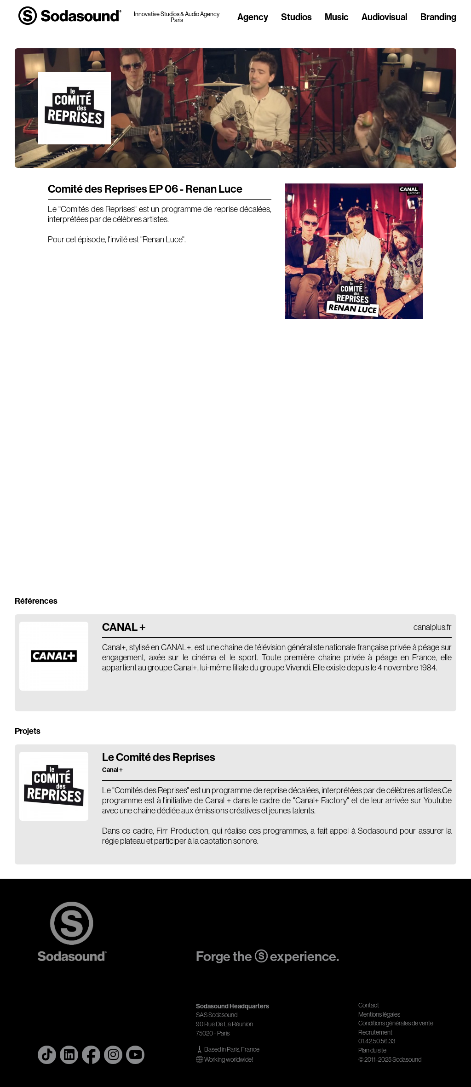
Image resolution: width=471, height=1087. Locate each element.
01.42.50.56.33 (376, 1041)
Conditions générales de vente (395, 1023)
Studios (296, 17)
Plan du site (372, 1050)
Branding (438, 17)
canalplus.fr (433, 627)
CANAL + (124, 627)
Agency (252, 17)
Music (337, 17)
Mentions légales (379, 1014)
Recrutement (375, 1032)
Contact (368, 1005)
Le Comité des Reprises (158, 762)
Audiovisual (385, 17)
